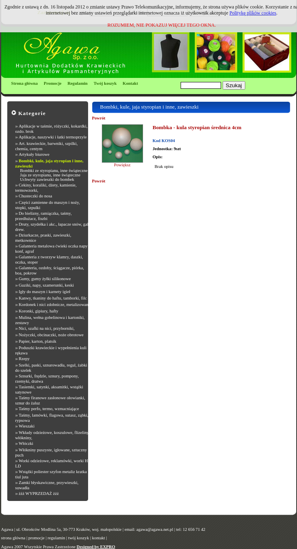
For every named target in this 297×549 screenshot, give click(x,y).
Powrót (98, 118)
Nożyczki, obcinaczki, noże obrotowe (51, 335)
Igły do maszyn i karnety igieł (44, 291)
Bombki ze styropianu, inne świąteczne (54, 170)
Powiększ (122, 165)
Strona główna (24, 83)
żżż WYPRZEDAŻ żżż (39, 493)
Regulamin (77, 83)
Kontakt (130, 83)
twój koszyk (78, 538)
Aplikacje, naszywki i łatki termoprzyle (52, 137)
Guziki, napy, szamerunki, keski (46, 285)
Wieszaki (26, 426)
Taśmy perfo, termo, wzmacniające (49, 409)
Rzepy (24, 358)
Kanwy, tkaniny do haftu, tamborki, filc (53, 298)
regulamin (56, 538)
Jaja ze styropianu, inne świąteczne (50, 175)
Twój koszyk (105, 83)
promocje (36, 538)
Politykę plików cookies (253, 13)
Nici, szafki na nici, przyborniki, (46, 328)
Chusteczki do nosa (35, 196)
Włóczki (26, 443)
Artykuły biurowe (34, 154)
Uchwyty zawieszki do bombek (47, 179)
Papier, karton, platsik (37, 341)
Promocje (52, 83)
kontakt (98, 538)
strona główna (13, 538)
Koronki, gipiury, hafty (38, 311)
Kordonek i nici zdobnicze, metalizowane (54, 304)
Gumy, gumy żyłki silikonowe (45, 279)
